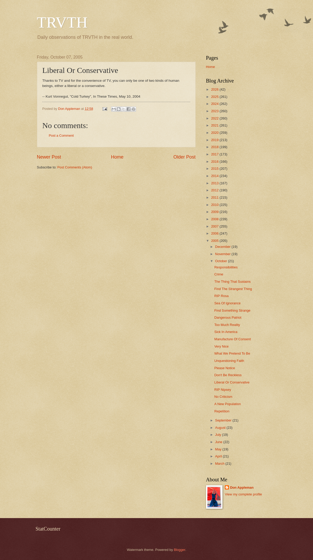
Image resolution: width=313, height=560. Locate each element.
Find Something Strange (232, 310)
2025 (215, 97)
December (223, 247)
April (219, 456)
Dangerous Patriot (227, 317)
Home (117, 157)
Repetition (221, 411)
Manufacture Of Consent (232, 339)
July (218, 435)
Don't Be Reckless (228, 375)
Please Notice (224, 368)
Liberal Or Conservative (232, 382)
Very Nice (221, 346)
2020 (215, 133)
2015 (215, 169)
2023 (215, 111)
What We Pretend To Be (232, 353)
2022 (215, 118)
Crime (218, 274)
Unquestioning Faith (229, 361)
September (224, 420)
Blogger (179, 550)
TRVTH (62, 22)
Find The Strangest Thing (233, 289)
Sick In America (226, 332)
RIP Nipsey (222, 390)
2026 (215, 89)
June (219, 442)
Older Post (184, 157)
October (221, 261)
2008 (215, 219)
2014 (215, 176)
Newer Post (49, 157)
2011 (215, 197)
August (221, 428)
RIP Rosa (221, 296)
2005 (215, 241)
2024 (215, 104)
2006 (215, 233)
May (218, 449)
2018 (215, 147)
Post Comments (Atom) (74, 167)
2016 (215, 161)
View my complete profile (243, 494)
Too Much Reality (227, 325)
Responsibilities (226, 267)
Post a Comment (61, 135)
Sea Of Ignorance (227, 303)
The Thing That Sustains (232, 282)
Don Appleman (241, 487)
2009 (215, 212)
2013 (215, 183)
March (220, 463)
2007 (215, 226)
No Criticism (223, 397)
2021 (215, 125)
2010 (215, 205)
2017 (215, 154)
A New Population (227, 404)
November (223, 254)
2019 (215, 140)
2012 (215, 190)
